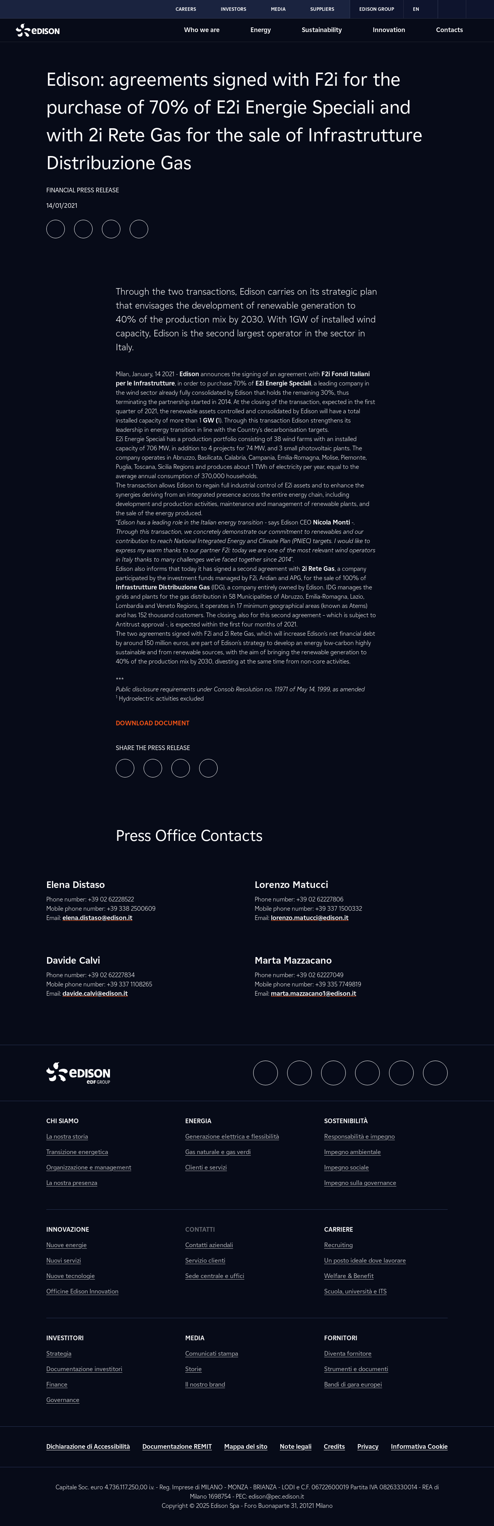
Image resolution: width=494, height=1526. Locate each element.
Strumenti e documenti (356, 1369)
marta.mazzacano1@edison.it (313, 993)
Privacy (368, 1446)
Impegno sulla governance (360, 1183)
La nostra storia (67, 1136)
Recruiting (338, 1245)
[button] (55, 229)
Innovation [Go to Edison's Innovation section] (389, 30)
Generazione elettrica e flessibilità (232, 1136)
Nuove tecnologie (70, 1276)
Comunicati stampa (211, 1353)
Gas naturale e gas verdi (218, 1152)
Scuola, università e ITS (355, 1291)
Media (195, 1338)
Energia (198, 1121)
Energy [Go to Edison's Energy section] (260, 30)
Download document (160, 723)
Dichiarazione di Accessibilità (88, 1446)
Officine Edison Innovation (82, 1291)
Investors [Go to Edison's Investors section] (233, 9)
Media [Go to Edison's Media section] (278, 9)
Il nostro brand (205, 1384)
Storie (193, 1369)
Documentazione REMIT (177, 1446)
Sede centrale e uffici (214, 1276)
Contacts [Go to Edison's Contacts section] (449, 30)
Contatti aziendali (209, 1245)
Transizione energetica (77, 1152)
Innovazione (67, 1229)
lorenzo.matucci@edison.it (310, 918)
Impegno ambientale (352, 1152)
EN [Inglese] (420, 9)
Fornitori (340, 1338)
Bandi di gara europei (353, 1384)
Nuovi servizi (63, 1260)
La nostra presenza (71, 1183)
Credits (334, 1446)
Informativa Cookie (419, 1446)
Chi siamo (62, 1121)
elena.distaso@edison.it (97, 918)
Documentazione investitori (84, 1369)
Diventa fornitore (348, 1353)
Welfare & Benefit (349, 1276)
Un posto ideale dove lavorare (365, 1260)
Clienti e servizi (206, 1167)
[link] (452, 9)
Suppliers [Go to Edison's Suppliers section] (322, 9)
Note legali (295, 1446)
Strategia (58, 1353)
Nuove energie (66, 1245)
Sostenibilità (346, 1121)
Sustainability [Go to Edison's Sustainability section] (322, 30)
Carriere (338, 1229)
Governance (63, 1400)
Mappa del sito (245, 1446)
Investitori (65, 1338)
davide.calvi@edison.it (95, 993)
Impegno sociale (346, 1167)
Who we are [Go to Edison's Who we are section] (202, 30)
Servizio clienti (205, 1260)
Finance (57, 1384)
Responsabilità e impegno (359, 1136)
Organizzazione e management (88, 1167)
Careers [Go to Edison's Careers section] (186, 9)
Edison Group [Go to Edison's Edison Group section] (376, 9)
